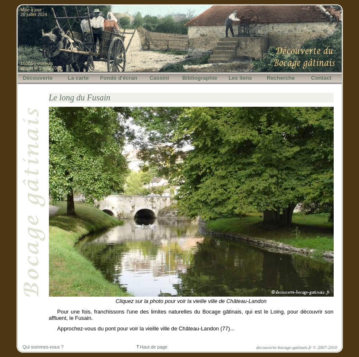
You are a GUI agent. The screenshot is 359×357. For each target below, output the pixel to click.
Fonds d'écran (118, 78)
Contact (321, 78)
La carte (78, 78)
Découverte (38, 78)
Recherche (280, 78)
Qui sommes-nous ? (43, 346)
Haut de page (152, 346)
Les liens (240, 78)
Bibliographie (199, 78)
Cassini (159, 78)
